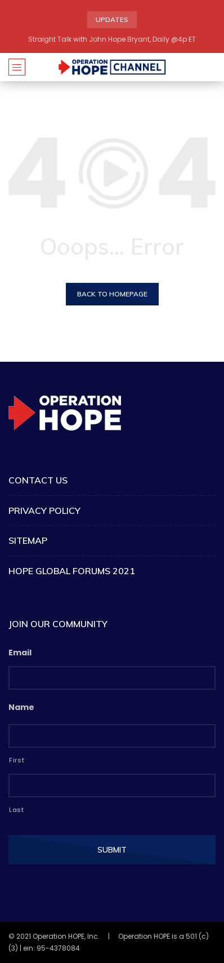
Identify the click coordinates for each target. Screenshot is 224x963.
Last (16, 809)
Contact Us (38, 480)
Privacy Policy (44, 510)
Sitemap (27, 540)
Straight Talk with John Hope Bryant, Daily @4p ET (112, 39)
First (16, 760)
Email (20, 652)
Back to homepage (112, 294)
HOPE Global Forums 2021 (71, 570)
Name (21, 707)
